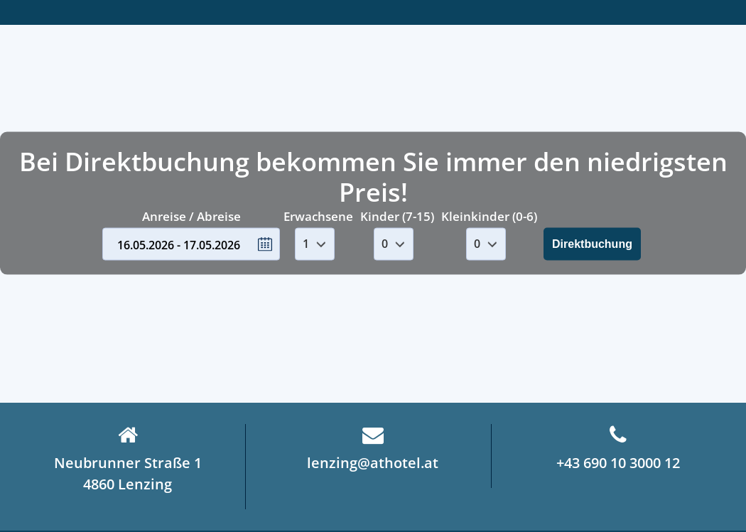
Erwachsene (318, 216)
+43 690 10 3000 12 (618, 448)
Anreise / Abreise (191, 216)
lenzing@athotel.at (372, 448)
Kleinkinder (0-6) (489, 216)
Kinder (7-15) (397, 216)
